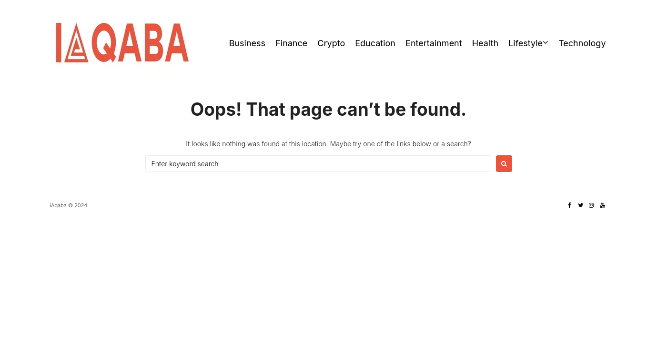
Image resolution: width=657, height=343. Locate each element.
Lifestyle (525, 43)
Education (375, 43)
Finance (291, 43)
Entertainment (433, 43)
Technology (582, 43)
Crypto (331, 43)
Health (485, 43)
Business (247, 43)
